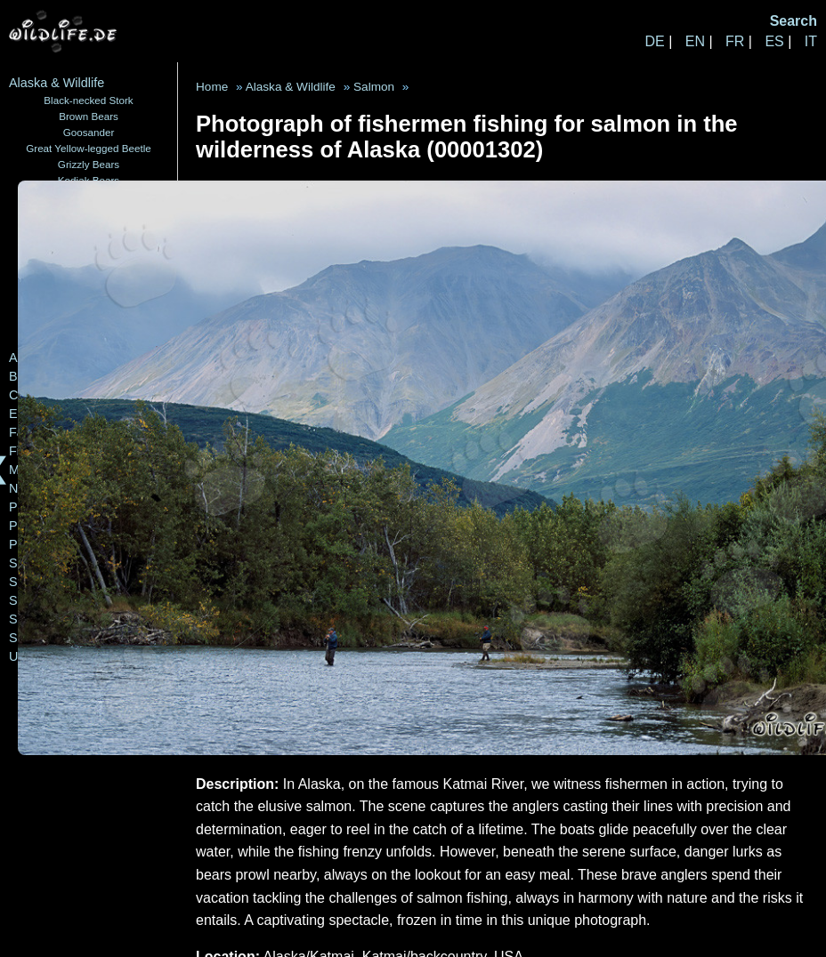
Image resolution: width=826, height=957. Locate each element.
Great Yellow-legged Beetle (88, 148)
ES (774, 41)
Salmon (373, 86)
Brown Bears (88, 116)
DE (654, 41)
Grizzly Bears (88, 164)
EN (695, 41)
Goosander (89, 132)
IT (811, 41)
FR (734, 41)
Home (212, 86)
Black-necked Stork (88, 100)
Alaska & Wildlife (56, 83)
